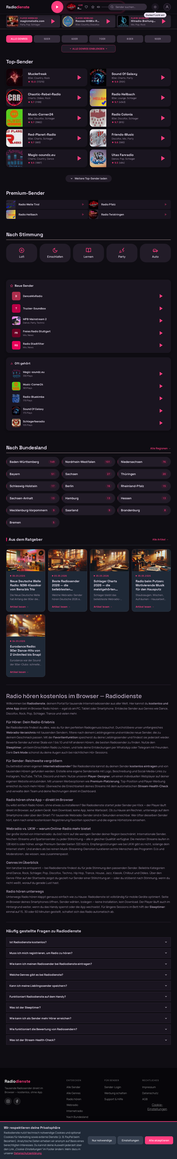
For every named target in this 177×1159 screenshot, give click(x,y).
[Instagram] (8, 1101)
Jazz (109, 873)
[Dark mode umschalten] (155, 7)
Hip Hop (79, 873)
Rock (25, 873)
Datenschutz (150, 1093)
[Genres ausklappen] (88, 48)
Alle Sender (73, 1087)
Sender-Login (112, 1087)
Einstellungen (130, 1140)
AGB (145, 1099)
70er (102, 38)
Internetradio (74, 1111)
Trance (89, 873)
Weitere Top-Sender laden (88, 178)
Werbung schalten (115, 1093)
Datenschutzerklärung (28, 1153)
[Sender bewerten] (92, 7)
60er (74, 38)
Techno (67, 873)
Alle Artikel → (160, 539)
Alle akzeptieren (159, 1140)
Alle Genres (19, 38)
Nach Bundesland (77, 1117)
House (100, 873)
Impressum (149, 1087)
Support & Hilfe (113, 1099)
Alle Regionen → (160, 448)
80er (130, 38)
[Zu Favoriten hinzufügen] (86, 7)
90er (158, 38)
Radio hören (51, 708)
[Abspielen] (53, 21)
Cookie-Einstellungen (157, 1107)
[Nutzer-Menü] (167, 7)
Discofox (55, 873)
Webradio (72, 1105)
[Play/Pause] (57, 7)
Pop (45, 873)
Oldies (144, 873)
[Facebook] (17, 1101)
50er (47, 38)
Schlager (35, 873)
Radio (18, 6)
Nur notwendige (102, 1140)
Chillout (128, 873)
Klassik (117, 873)
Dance (16, 873)
